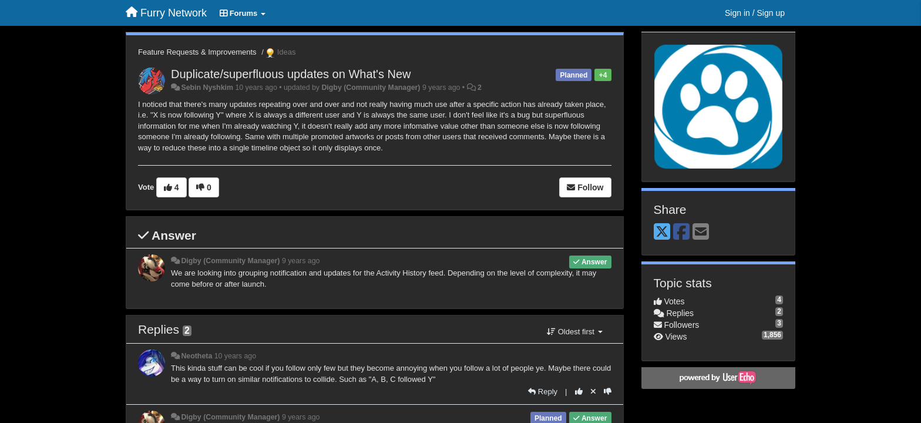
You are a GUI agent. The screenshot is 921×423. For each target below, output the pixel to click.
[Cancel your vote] (593, 391)
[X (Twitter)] (662, 232)
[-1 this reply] (607, 391)
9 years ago (301, 261)
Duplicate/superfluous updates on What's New (291, 74)
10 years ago (235, 356)
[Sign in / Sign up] (754, 13)
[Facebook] (681, 232)
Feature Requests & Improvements (197, 52)
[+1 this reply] (579, 391)
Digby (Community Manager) (370, 87)
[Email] (701, 232)
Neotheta (196, 356)
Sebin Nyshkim (207, 87)
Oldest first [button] (574, 331)
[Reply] (542, 391)
